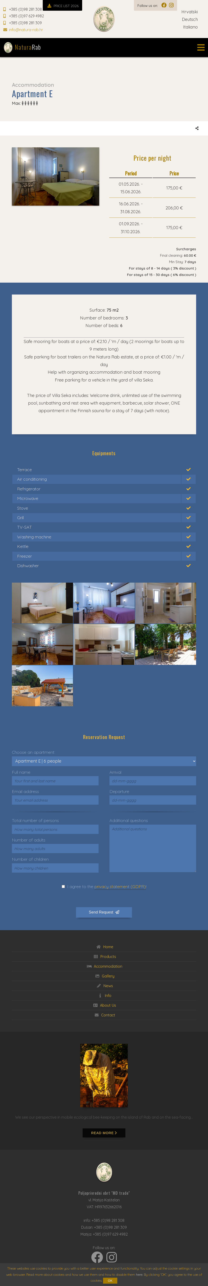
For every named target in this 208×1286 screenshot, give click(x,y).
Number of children (30, 859)
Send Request (104, 912)
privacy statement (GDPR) (120, 886)
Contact (104, 1015)
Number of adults (28, 840)
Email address (25, 791)
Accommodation (104, 966)
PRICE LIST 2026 (62, 6)
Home (104, 946)
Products (104, 956)
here (139, 1274)
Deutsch (193, 19)
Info (104, 995)
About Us (104, 1005)
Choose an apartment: (33, 752)
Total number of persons (35, 820)
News (104, 985)
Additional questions (128, 820)
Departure (119, 791)
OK (110, 1280)
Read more (104, 1133)
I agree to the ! (107, 887)
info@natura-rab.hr (23, 29)
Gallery (104, 976)
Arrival (115, 772)
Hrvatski (193, 12)
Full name (21, 772)
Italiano (194, 27)
